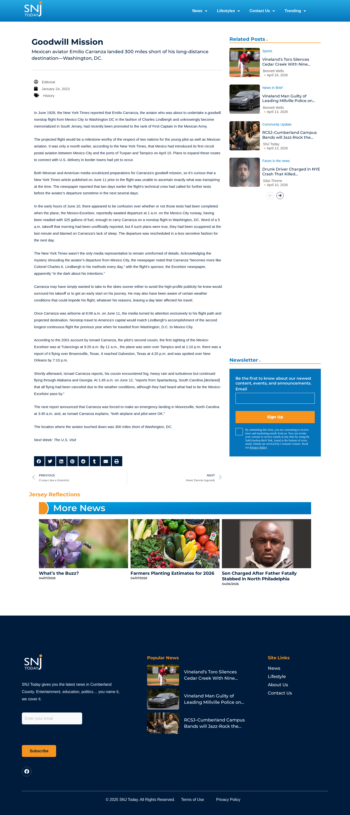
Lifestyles (228, 11)
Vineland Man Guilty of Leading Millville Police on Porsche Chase (287, 98)
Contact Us (262, 11)
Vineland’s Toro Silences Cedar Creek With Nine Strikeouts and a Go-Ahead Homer (289, 62)
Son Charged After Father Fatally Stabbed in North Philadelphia (259, 576)
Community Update (276, 124)
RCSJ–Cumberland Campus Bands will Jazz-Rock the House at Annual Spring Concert (289, 135)
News (199, 11)
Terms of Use (192, 800)
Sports (267, 51)
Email (242, 389)
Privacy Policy (258, 447)
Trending (295, 11)
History (48, 96)
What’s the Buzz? (59, 573)
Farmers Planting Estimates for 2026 (172, 573)
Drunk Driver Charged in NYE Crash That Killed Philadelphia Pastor (291, 171)
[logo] (33, 10)
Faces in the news (276, 161)
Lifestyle (277, 676)
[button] (39, 461)
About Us (278, 684)
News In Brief (272, 88)
